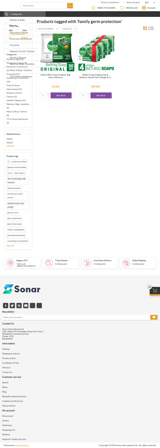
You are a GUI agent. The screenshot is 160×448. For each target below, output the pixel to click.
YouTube (25, 305)
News (4, 387)
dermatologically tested (16, 180)
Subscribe (153, 317)
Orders (5, 420)
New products (8, 405)
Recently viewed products (14, 396)
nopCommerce (22, 445)
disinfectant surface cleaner (15, 195)
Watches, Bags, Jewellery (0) (18, 106)
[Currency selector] (150, 2)
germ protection (14, 218)
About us (6, 367)
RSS (19, 305)
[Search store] (46, 5)
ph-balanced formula (16, 235)
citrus (9, 173)
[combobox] (49, 29)
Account (151, 8)
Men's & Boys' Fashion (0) (17, 113)
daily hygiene (20, 173)
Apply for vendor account (14, 439)
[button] (48, 94)
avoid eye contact (19, 162)
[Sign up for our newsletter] (80, 317)
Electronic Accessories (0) (17, 69)
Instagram (32, 305)
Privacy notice (9, 358)
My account (7, 416)
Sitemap (6, 349)
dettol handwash (13, 188)
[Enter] (43, 95)
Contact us (7, 372)
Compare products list (12, 401)
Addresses (7, 425)
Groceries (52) (13, 74)
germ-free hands (14, 224)
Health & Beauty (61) (16, 100)
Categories (16, 14)
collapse (26, 25)
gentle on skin (12, 213)
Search (70, 5)
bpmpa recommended (16, 167)
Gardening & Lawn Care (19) (18, 80)
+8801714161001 (106, 8)
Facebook (5, 305)
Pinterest (39, 305)
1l (8, 162)
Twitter (12, 305)
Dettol (10, 139)
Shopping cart (8, 430)
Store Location (131, 2)
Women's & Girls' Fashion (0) (14, 95)
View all (10, 145)
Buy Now (61, 95)
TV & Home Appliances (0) (17, 121)
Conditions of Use (10, 363)
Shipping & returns (11, 353)
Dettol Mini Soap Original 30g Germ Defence (55, 76)
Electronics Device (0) (17, 63)
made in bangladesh (15, 230)
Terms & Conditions (108, 2)
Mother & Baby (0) (15, 59)
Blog (4, 392)
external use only (15, 205)
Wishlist (6, 434)
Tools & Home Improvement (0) (14, 87)
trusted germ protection (17, 241)
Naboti (10, 142)
